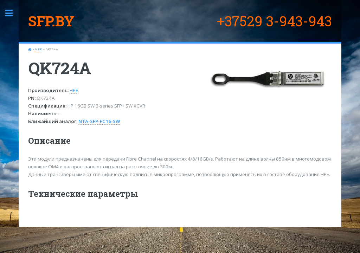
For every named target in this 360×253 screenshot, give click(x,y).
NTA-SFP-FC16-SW (99, 121)
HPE (38, 49)
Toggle (12, 13)
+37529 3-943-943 (274, 21)
